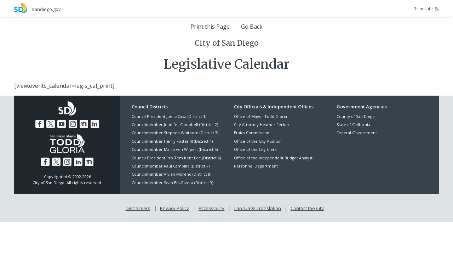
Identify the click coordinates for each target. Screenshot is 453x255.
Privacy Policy (174, 208)
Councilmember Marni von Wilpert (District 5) (175, 149)
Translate (426, 9)
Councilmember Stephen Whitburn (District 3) (175, 132)
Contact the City (307, 208)
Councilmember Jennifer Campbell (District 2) (175, 124)
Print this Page (210, 26)
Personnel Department (256, 166)
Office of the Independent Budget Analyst (273, 157)
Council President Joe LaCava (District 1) (169, 116)
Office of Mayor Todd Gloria (260, 116)
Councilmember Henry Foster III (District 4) (172, 141)
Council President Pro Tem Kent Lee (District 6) (176, 157)
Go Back (252, 26)
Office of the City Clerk (255, 149)
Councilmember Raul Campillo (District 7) (171, 166)
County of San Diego (356, 116)
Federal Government (357, 132)
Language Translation (257, 208)
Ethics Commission (251, 132)
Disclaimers (138, 208)
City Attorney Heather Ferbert (262, 124)
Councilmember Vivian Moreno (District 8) (171, 174)
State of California (353, 124)
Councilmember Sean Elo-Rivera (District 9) (172, 182)
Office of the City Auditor (257, 141)
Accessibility (211, 208)
